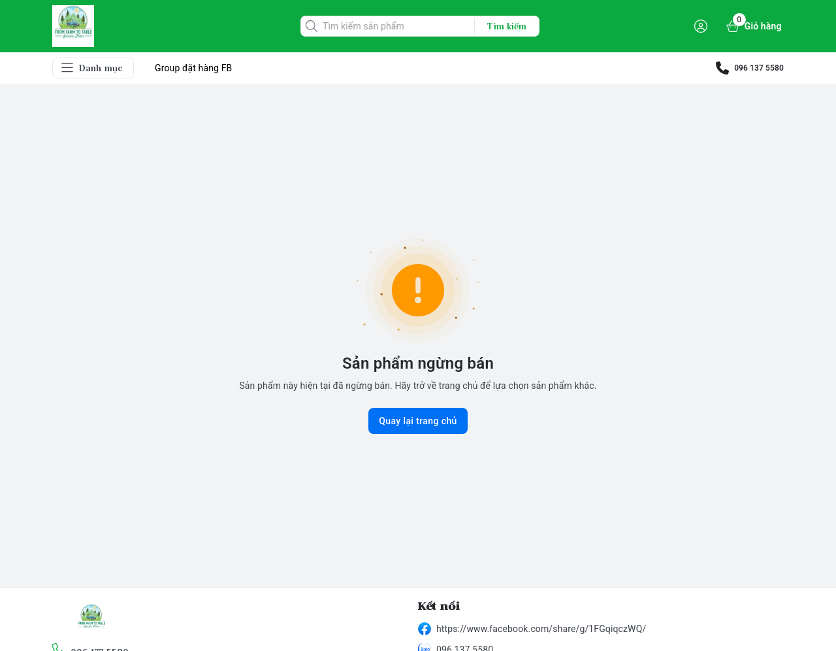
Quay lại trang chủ (418, 421)
